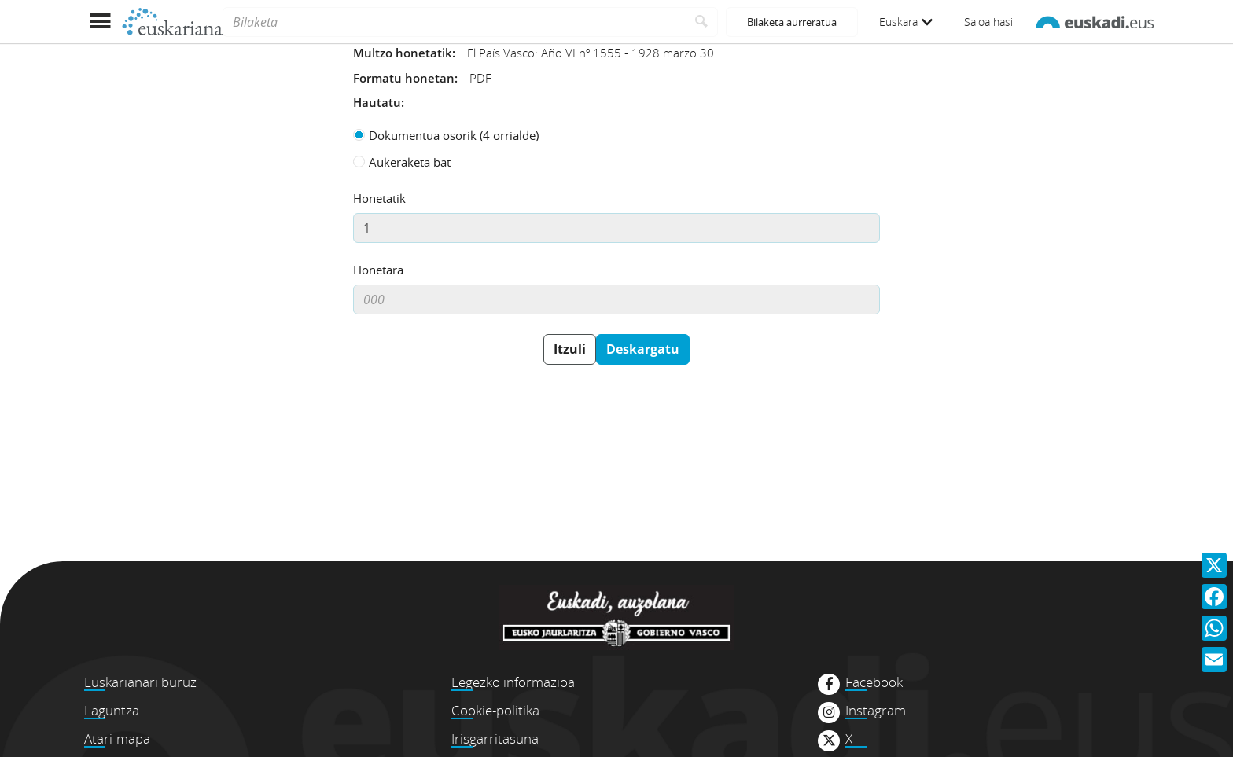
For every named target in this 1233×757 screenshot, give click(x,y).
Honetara (378, 269)
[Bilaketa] (454, 22)
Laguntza (111, 710)
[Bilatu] (702, 22)
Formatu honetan (404, 78)
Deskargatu (642, 349)
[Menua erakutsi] (99, 21)
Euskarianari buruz (140, 682)
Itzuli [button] (570, 349)
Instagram (875, 710)
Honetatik (379, 198)
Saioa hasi (988, 21)
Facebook (874, 682)
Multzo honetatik (402, 53)
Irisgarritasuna (495, 738)
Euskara (906, 21)
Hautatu (377, 102)
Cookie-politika (495, 710)
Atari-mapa (117, 738)
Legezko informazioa (513, 682)
